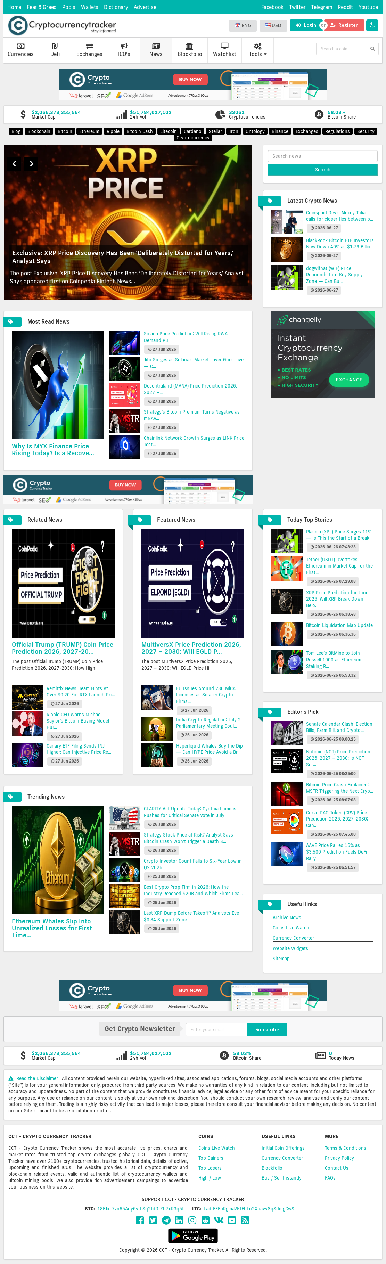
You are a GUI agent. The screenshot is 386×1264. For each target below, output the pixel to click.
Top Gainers (210, 1158)
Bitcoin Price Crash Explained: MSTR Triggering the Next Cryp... (339, 788)
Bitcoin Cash (139, 131)
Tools (258, 50)
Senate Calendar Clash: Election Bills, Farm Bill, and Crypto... (339, 727)
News (156, 50)
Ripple (113, 131)
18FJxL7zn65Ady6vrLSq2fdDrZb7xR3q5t (140, 1209)
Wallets (89, 7)
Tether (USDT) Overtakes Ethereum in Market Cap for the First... (339, 566)
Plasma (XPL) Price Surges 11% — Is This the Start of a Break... (339, 535)
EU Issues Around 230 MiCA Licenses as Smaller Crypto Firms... (206, 695)
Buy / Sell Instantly (282, 1178)
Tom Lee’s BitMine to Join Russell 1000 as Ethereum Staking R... (333, 659)
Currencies (21, 50)
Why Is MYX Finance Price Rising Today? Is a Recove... (53, 449)
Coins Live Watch (291, 927)
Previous (14, 164)
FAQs (330, 1178)
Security (366, 131)
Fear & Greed (42, 7)
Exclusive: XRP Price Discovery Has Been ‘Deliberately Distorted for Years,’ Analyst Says (122, 256)
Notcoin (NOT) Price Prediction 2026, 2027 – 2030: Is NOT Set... (338, 758)
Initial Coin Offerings (283, 1148)
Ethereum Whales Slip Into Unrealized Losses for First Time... (52, 928)
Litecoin (168, 131)
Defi (55, 50)
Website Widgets (290, 948)
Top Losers (210, 1168)
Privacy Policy (339, 1158)
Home (14, 7)
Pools (68, 7)
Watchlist (224, 50)
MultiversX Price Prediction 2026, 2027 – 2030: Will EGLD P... (191, 647)
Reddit (345, 7)
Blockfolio (190, 50)
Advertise (145, 7)
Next (31, 164)
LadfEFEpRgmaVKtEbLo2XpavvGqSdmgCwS (249, 1209)
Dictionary (116, 7)
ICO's (124, 50)
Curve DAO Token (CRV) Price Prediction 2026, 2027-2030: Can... (337, 819)
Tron (233, 131)
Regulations (337, 131)
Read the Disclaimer (33, 1078)
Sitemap (281, 958)
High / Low (209, 1178)
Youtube (368, 7)
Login (306, 25)
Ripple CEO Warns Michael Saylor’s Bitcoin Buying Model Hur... (78, 721)
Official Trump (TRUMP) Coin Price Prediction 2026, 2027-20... (62, 647)
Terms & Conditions (345, 1148)
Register (344, 25)
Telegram (321, 7)
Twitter (297, 7)
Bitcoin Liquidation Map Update (339, 625)
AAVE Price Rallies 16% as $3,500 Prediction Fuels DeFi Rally (336, 851)
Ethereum (89, 131)
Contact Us (336, 1168)
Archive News (287, 917)
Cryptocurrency (193, 137)
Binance (280, 131)
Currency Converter (293, 938)
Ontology (255, 131)
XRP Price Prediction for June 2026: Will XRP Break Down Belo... (337, 599)
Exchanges (89, 50)
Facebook (272, 7)
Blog (15, 131)
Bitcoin (65, 131)
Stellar (215, 131)
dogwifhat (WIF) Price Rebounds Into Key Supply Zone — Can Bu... (334, 275)
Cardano (193, 131)
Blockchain (38, 131)
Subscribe (267, 1029)
